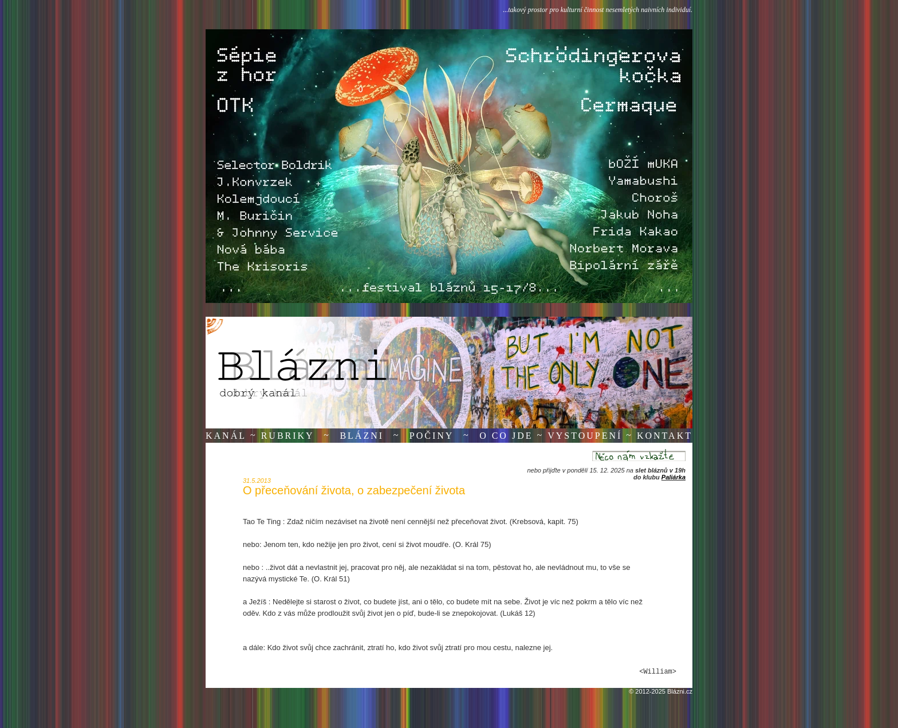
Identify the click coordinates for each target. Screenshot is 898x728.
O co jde (506, 435)
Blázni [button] (362, 435)
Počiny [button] (431, 435)
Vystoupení (585, 435)
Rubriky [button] (287, 435)
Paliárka (673, 477)
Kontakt (664, 435)
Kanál (226, 435)
